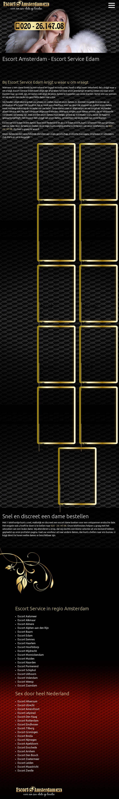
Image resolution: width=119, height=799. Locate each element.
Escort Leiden (25, 762)
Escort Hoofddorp (28, 647)
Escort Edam (25, 635)
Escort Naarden (27, 662)
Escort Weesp (26, 681)
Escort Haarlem (27, 643)
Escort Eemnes (26, 639)
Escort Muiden (26, 658)
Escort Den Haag (27, 716)
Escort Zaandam (27, 685)
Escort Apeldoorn (28, 743)
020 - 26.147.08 (58, 525)
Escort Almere (26, 624)
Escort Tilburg (26, 728)
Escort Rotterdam (28, 720)
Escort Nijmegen (27, 739)
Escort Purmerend (28, 666)
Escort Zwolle (26, 770)
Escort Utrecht (26, 705)
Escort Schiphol (27, 670)
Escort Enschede (27, 747)
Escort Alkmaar (27, 620)
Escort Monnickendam (31, 654)
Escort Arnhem (26, 751)
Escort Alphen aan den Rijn (33, 627)
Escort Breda (25, 735)
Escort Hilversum (27, 701)
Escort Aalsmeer (27, 616)
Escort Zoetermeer (28, 759)
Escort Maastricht (28, 766)
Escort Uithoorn (27, 674)
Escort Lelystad (27, 712)
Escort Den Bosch (28, 755)
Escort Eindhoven (28, 724)
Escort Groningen (28, 732)
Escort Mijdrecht (27, 650)
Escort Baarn (25, 631)
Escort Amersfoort (28, 709)
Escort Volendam (28, 677)
